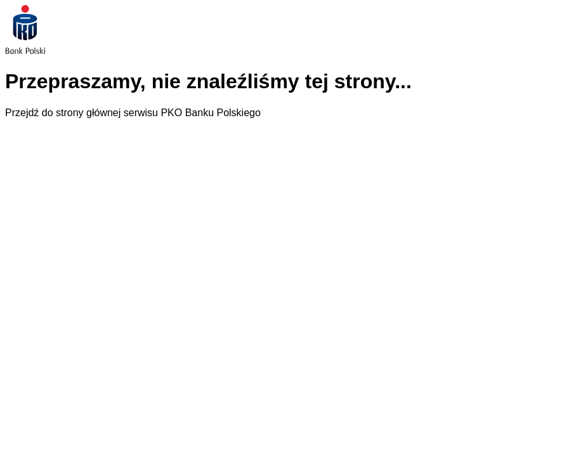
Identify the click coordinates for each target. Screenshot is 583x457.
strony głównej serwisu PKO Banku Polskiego (158, 112)
